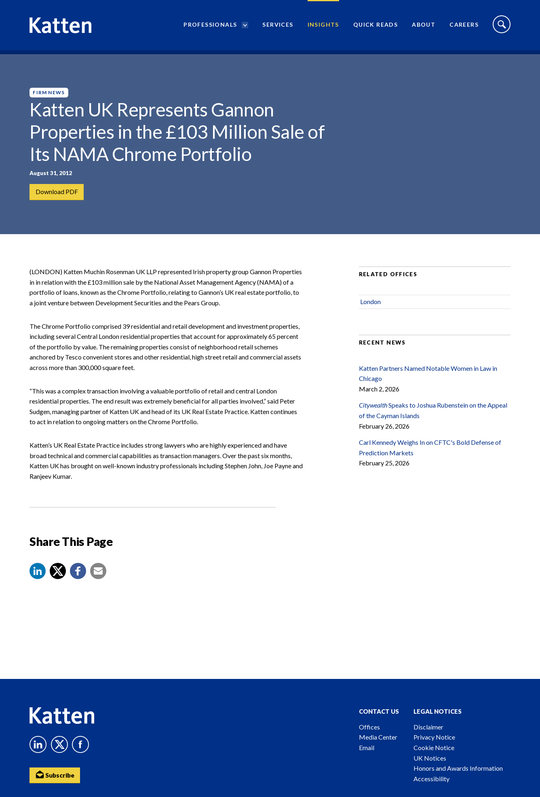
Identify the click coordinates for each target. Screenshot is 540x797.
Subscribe (56, 775)
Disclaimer (428, 727)
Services (277, 26)
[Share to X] (58, 578)
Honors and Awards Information (458, 768)
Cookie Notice (433, 747)
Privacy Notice (434, 737)
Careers (464, 26)
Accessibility (431, 778)
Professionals (210, 26)
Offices (369, 727)
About (423, 26)
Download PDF (57, 192)
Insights (323, 26)
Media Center (378, 737)
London (370, 308)
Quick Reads (375, 26)
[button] (38, 578)
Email (366, 747)
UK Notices (429, 758)
